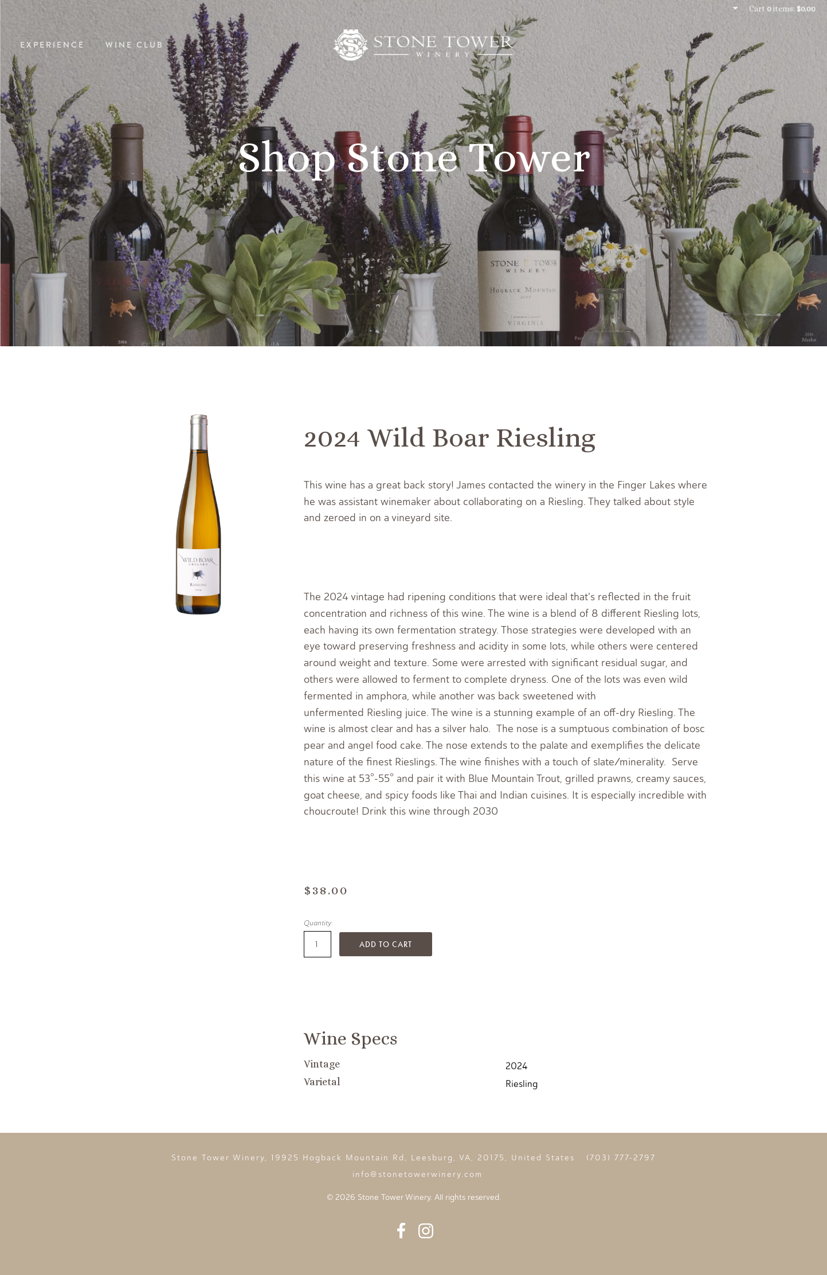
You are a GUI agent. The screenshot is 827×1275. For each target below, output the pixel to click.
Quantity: (318, 922)
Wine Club (134, 44)
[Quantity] (317, 944)
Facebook (401, 1230)
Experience (52, 44)
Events (786, 44)
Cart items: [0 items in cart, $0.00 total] (782, 8)
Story (728, 44)
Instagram (425, 1230)
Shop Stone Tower (413, 157)
